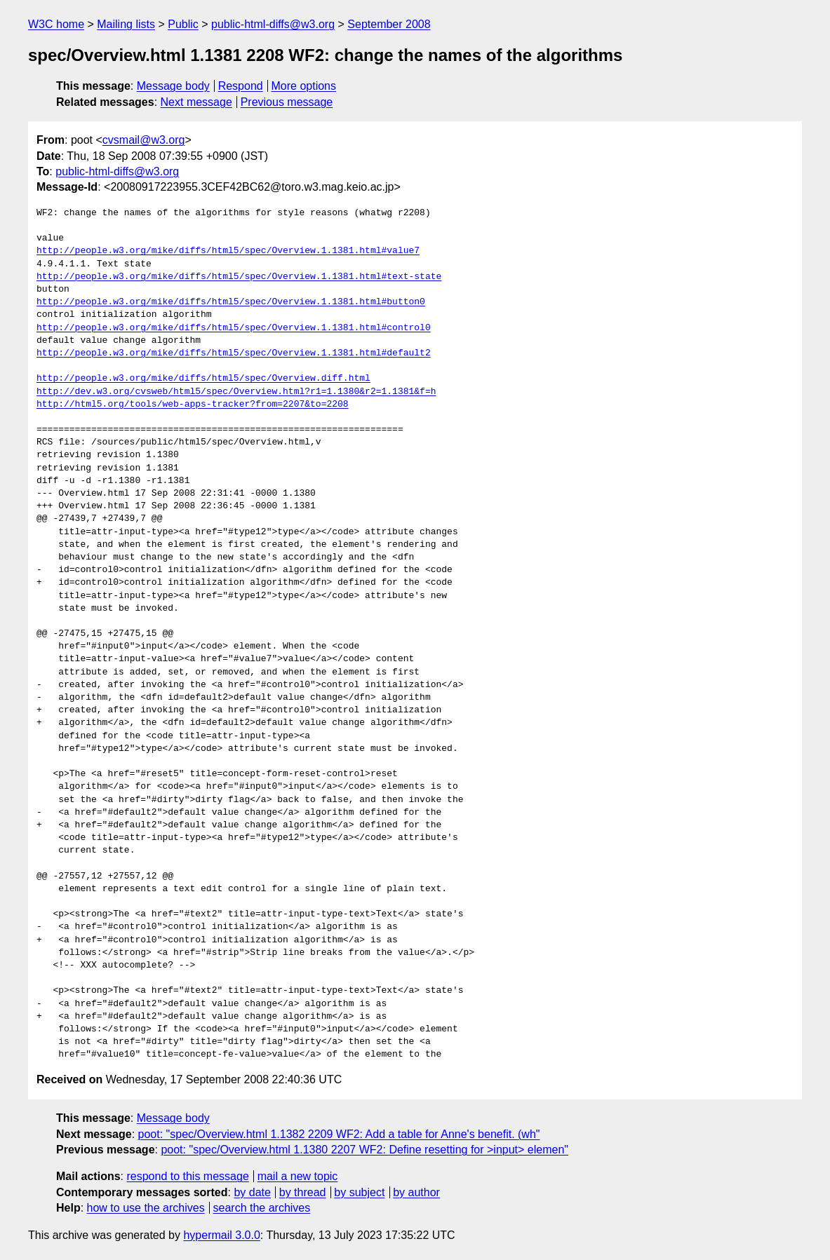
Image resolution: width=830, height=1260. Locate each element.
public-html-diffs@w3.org (273, 24)
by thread (302, 1192)
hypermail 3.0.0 (221, 1235)
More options (304, 86)
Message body (173, 86)
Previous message (287, 102)
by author (416, 1192)
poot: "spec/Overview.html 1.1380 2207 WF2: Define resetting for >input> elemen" (364, 1150)
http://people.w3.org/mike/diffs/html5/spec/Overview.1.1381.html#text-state (238, 277)
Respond (240, 86)
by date (252, 1192)
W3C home (56, 24)
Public (183, 24)
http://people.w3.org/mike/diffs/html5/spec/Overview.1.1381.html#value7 (228, 251)
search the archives (262, 1208)
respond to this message (187, 1176)
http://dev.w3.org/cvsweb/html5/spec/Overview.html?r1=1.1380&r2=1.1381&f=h (236, 392)
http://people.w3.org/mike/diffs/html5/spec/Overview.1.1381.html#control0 (233, 328)
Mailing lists (126, 24)
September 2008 (388, 24)
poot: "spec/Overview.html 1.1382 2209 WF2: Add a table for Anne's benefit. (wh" (339, 1134)
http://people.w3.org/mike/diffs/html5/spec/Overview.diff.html (203, 378)
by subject (359, 1192)
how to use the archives (146, 1208)
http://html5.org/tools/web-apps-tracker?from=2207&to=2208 (192, 404)
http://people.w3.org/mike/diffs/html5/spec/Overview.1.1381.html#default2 (233, 353)
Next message (196, 102)
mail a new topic (297, 1176)
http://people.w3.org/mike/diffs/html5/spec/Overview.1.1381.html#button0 (230, 302)
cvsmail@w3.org (143, 140)
